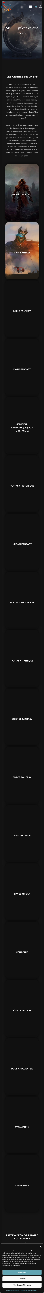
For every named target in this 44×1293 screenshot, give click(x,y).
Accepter (22, 1272)
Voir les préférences (22, 1285)
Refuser (22, 1279)
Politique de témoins (12, 1290)
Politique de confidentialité (28, 1290)
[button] (40, 1246)
